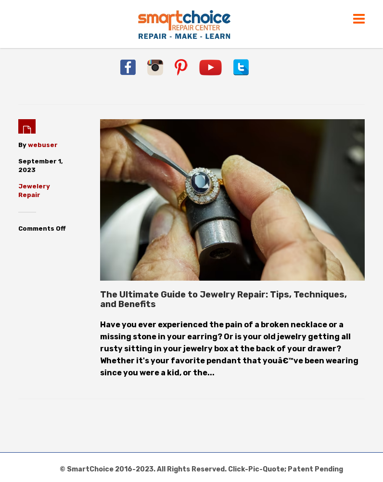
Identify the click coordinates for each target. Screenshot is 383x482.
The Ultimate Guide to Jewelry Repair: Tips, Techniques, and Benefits (223, 299)
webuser (43, 144)
